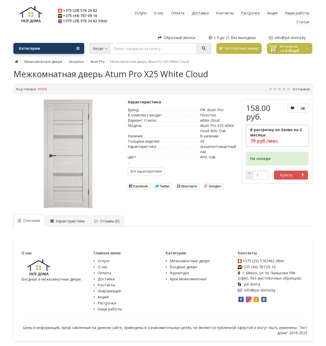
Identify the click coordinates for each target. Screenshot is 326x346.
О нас (103, 266)
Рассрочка (107, 302)
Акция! (103, 296)
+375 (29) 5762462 (259, 260)
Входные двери (183, 266)
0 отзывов (301, 89)
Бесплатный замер (238, 48)
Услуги (103, 260)
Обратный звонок (177, 37)
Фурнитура (179, 272)
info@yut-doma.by (287, 37)
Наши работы (110, 308)
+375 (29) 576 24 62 (80, 10)
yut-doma (252, 284)
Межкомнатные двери (190, 260)
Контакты (106, 284)
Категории (49, 48)
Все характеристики (146, 171)
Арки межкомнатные (188, 278)
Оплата (104, 272)
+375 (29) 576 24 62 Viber (85, 20)
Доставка (106, 278)
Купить (286, 174)
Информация (109, 290)
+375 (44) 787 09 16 (80, 15)
